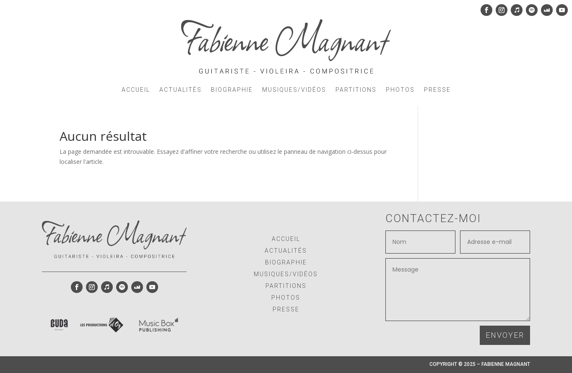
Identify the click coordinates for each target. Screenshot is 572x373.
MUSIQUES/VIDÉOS (294, 89)
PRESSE (437, 89)
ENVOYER (505, 335)
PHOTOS (400, 89)
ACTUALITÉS (180, 89)
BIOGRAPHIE (232, 89)
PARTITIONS (356, 89)
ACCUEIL (136, 89)
